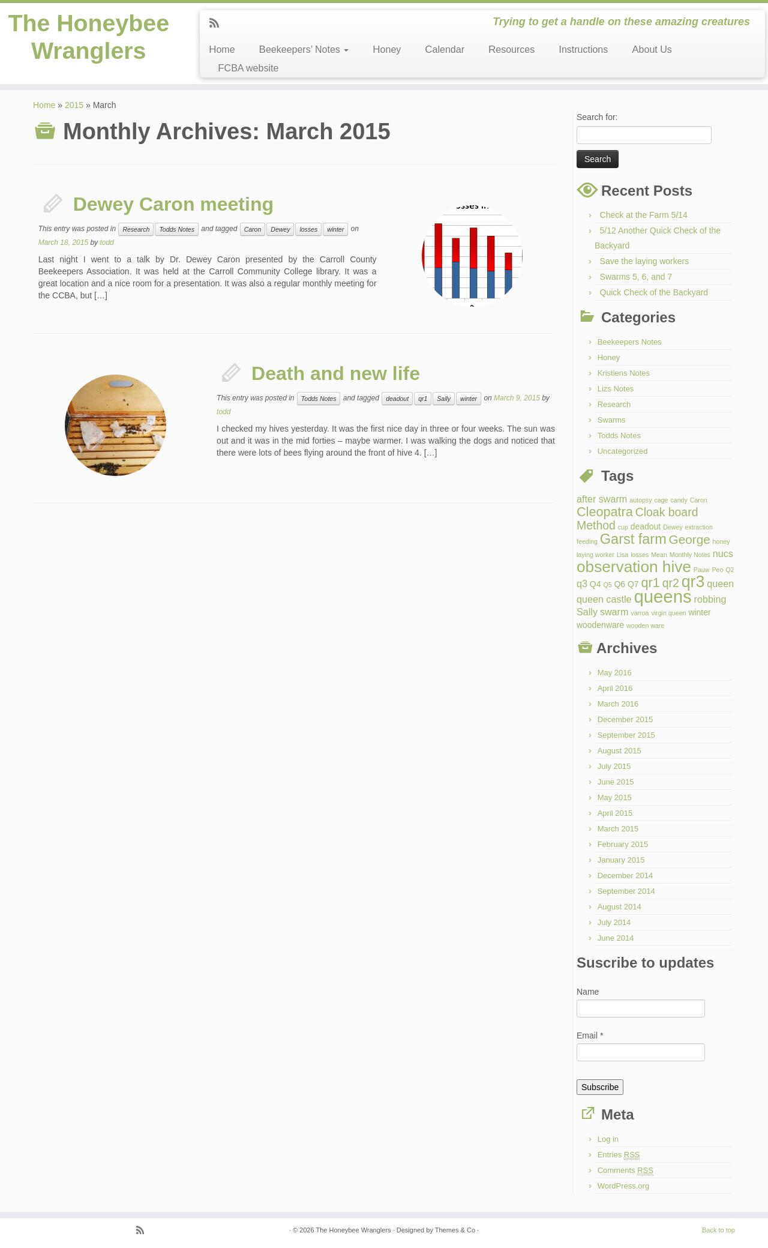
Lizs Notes (616, 388)
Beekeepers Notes (630, 341)
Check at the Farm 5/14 (644, 215)
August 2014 (619, 906)
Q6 (619, 584)
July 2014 (614, 922)
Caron (253, 229)
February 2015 (623, 844)
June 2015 (616, 781)
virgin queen (668, 612)
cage (661, 500)
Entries (619, 1155)
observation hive (634, 567)
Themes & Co (455, 1230)
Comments (625, 1170)
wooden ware (645, 625)
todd (106, 242)
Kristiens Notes (624, 373)
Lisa (623, 554)
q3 (582, 583)
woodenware (600, 625)
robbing (710, 599)
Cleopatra (605, 511)
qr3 (693, 582)
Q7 (633, 584)
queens (662, 596)
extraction (699, 527)
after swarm (602, 498)
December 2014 (625, 875)
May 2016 (615, 672)
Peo (717, 569)
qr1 (422, 398)
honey (721, 541)
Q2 (729, 569)
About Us (651, 49)
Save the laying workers (644, 261)
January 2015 (621, 859)
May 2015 (615, 797)
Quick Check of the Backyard (654, 292)
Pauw (702, 569)
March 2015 (618, 828)
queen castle (604, 599)
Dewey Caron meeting (173, 204)
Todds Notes (176, 229)
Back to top (718, 1230)
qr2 (670, 582)
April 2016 (615, 688)
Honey (387, 49)
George (689, 539)
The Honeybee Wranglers (88, 37)
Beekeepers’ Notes (304, 49)
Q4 (595, 584)
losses (308, 229)
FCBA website (248, 68)
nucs (723, 553)
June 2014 (616, 937)
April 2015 (615, 813)
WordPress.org (623, 1185)
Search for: (597, 117)
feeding (587, 541)
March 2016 (618, 703)
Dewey (280, 229)
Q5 (607, 584)
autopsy (640, 500)
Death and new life (335, 373)
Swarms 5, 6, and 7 (636, 277)
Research (135, 229)
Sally (444, 398)
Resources (511, 49)
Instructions (583, 49)
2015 (74, 105)
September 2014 (626, 891)
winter (335, 229)
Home (222, 49)
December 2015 (625, 719)
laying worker (595, 554)
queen (720, 583)
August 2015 (619, 750)
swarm (614, 611)
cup (623, 527)
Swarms (612, 419)
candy (678, 500)
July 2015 (614, 766)
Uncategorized (623, 451)
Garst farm (633, 539)
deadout (397, 398)
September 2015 (626, 735)
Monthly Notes (690, 554)
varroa (640, 612)
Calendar (444, 49)
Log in (608, 1139)
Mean (659, 554)
